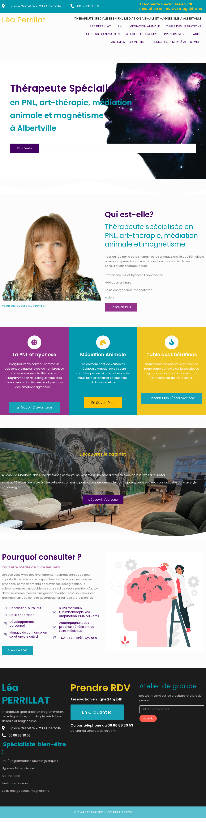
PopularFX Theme (118, 812)
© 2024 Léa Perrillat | (89, 812)
